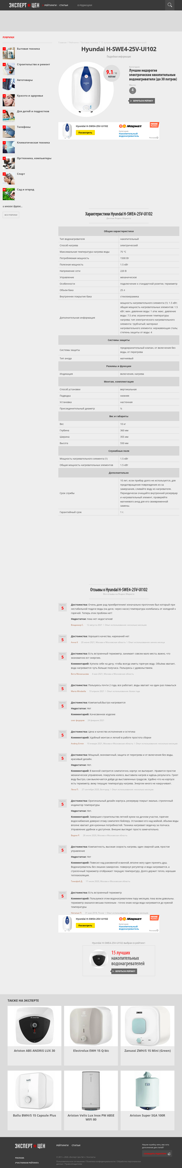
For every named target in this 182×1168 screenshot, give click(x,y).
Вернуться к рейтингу (141, 101)
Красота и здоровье (30, 95)
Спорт (21, 173)
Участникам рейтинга (27, 1162)
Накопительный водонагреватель (129, 134)
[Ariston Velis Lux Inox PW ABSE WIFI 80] (91, 1091)
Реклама (19, 1158)
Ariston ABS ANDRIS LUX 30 (34, 1051)
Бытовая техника (28, 48)
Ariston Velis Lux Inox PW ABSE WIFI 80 (91, 1117)
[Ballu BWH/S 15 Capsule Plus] (34, 1091)
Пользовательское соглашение (70, 1161)
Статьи (63, 5)
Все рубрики (11, 215)
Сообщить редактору (155, 1153)
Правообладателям (73, 1164)
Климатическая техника (33, 142)
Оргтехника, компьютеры (34, 158)
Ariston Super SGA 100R (147, 1115)
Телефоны (24, 127)
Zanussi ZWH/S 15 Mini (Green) (147, 1051)
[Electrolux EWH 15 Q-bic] (91, 1026)
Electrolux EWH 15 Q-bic (91, 1051)
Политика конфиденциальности (100, 1161)
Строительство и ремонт (33, 64)
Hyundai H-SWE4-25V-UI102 (92, 126)
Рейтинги (50, 5)
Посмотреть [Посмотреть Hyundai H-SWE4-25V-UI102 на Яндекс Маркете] (85, 132)
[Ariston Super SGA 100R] (147, 1091)
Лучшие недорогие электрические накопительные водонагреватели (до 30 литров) (153, 75)
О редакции (84, 5)
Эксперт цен (24, 5)
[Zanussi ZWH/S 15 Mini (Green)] (147, 1026)
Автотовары (25, 80)
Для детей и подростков (33, 111)
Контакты (91, 1157)
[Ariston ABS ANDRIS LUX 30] (34, 1026)
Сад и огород (25, 189)
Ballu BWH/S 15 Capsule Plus (34, 1115)
